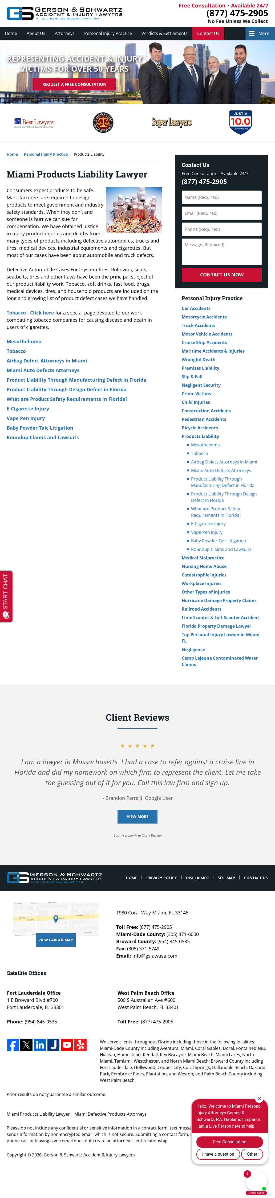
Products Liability (200, 436)
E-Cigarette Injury (28, 408)
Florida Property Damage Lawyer (216, 626)
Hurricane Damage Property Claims (219, 600)
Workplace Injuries (201, 583)
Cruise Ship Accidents (204, 342)
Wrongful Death (199, 359)
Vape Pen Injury (26, 418)
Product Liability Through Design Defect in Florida (67, 389)
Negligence (193, 649)
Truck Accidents (198, 325)
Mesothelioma (24, 341)
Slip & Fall (192, 377)
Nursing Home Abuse (204, 566)
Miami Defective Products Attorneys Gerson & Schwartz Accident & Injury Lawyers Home (64, 13)
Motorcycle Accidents (204, 317)
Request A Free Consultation (74, 84)
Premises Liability (200, 368)
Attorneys (65, 33)
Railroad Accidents (201, 609)
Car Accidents (196, 308)
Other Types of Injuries (206, 592)
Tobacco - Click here (30, 312)
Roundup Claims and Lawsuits (43, 437)
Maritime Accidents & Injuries (213, 351)
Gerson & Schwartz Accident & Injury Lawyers (89, 1155)
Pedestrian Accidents (204, 419)
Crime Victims (196, 394)
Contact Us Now (222, 274)
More (263, 33)
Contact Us (208, 33)
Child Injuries (196, 402)
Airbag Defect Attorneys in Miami (47, 360)
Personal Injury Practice (108, 33)
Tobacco (16, 351)
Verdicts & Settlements (164, 33)
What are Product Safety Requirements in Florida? (67, 399)
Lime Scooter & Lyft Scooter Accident (220, 617)
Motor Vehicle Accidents (207, 334)
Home (11, 33)
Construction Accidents (206, 411)
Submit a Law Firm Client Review (137, 835)
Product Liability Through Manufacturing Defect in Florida (76, 380)
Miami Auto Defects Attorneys (43, 370)
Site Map (226, 877)
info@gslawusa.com (154, 956)
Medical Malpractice (203, 558)
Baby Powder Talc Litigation (40, 428)
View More (137, 816)
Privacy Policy (161, 877)
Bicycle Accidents (200, 428)
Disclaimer (197, 877)
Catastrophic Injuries (204, 575)
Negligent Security (201, 385)
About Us (36, 33)
